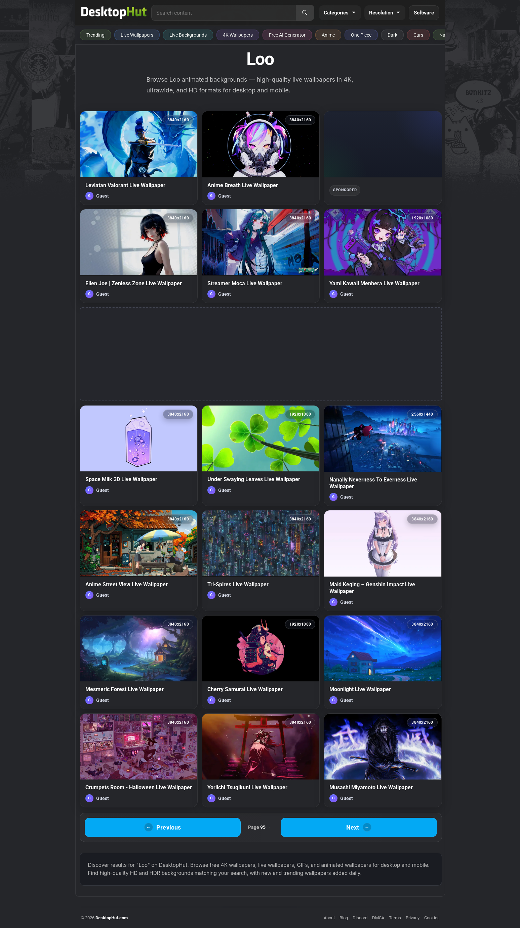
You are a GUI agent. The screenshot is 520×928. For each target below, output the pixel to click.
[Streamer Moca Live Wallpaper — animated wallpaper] (260, 256)
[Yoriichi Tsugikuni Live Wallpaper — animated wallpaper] (260, 760)
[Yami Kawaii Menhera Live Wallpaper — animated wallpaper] (382, 256)
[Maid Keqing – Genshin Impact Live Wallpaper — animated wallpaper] (382, 560)
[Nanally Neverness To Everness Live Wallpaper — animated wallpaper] (382, 456)
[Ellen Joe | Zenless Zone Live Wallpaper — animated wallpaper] (138, 256)
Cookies (432, 917)
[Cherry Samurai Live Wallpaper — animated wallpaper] (260, 662)
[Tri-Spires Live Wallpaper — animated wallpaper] (260, 560)
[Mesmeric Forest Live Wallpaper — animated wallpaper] (138, 662)
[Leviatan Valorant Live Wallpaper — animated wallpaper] (138, 158)
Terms (395, 917)
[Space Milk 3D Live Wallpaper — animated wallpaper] (138, 456)
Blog (343, 917)
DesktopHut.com (111, 917)
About (329, 917)
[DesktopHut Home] (114, 12)
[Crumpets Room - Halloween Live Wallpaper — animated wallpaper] (138, 760)
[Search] (305, 12)
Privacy (412, 917)
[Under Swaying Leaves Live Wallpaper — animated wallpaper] (260, 456)
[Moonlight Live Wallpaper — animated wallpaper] (382, 662)
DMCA (378, 917)
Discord (360, 917)
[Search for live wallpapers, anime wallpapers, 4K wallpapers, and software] (223, 12)
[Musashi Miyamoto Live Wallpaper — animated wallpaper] (382, 760)
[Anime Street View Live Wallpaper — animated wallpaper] (138, 560)
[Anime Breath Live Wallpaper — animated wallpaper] (260, 158)
